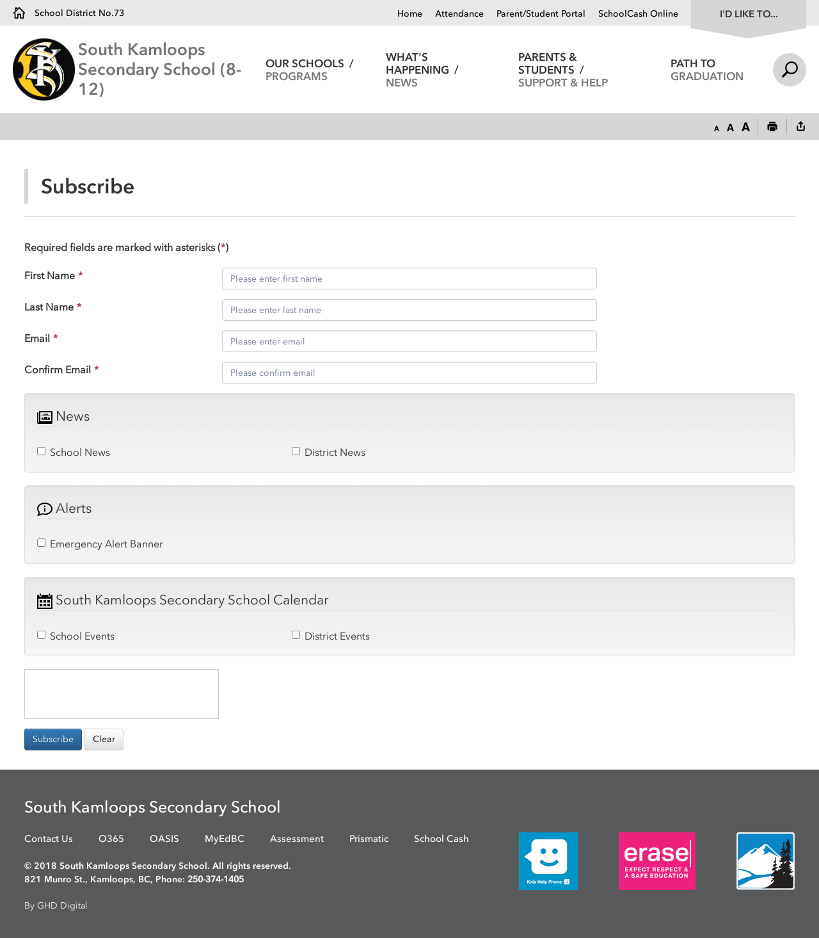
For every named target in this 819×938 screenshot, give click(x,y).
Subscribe (53, 739)
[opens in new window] (529, 860)
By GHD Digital (56, 905)
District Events (331, 635)
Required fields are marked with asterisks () (126, 247)
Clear (104, 739)
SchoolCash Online (638, 13)
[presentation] (121, 694)
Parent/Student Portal (541, 13)
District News (328, 452)
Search (789, 69)
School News (73, 452)
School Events (76, 635)
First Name (53, 275)
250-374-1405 (215, 879)
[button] (716, 127)
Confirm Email (61, 369)
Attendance (459, 13)
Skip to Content (0, 0)
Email (41, 338)
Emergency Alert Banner (100, 543)
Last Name (52, 306)
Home (409, 13)
